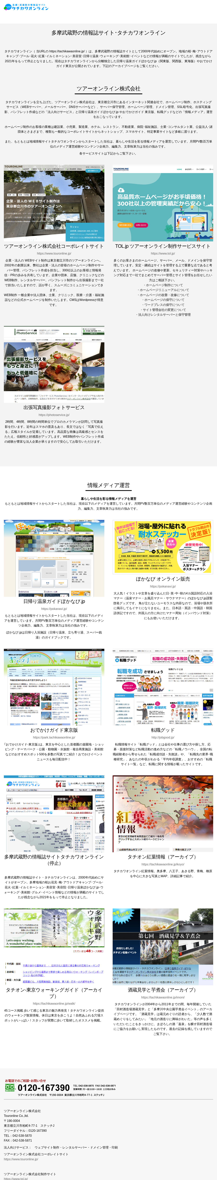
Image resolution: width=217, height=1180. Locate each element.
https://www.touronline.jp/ (54, 253)
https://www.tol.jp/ (163, 253)
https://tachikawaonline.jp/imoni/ (163, 997)
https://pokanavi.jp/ (54, 608)
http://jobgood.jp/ (163, 737)
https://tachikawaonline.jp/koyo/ (163, 864)
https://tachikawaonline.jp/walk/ (54, 1003)
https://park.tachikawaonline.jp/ (54, 737)
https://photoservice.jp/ (54, 415)
